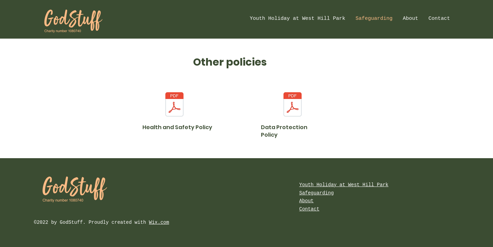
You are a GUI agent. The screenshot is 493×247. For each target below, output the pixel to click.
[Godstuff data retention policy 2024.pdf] (292, 105)
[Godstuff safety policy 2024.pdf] (174, 105)
